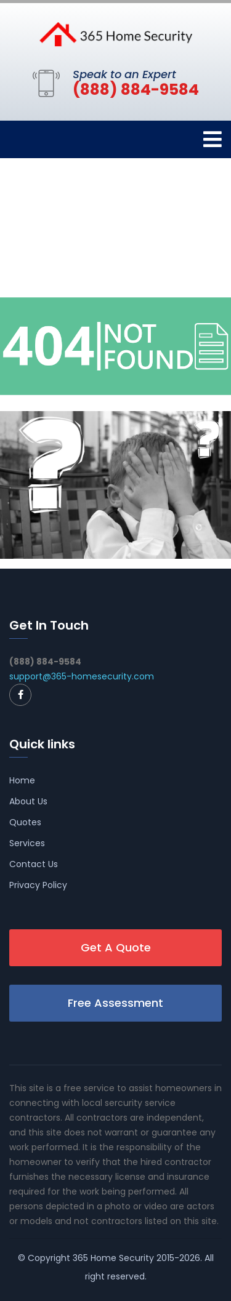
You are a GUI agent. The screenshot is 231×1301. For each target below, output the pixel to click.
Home (22, 780)
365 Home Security (113, 1258)
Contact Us (33, 864)
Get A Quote (116, 947)
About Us (28, 801)
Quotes (25, 822)
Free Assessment (115, 1003)
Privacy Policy (38, 885)
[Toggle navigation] (212, 139)
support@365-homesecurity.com (81, 676)
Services (27, 843)
